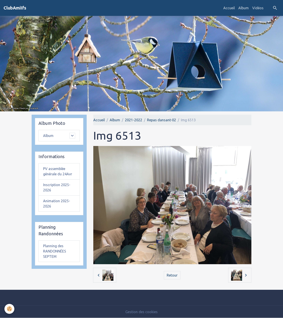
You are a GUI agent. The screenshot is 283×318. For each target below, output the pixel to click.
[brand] (15, 8)
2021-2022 (133, 120)
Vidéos (258, 8)
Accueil (229, 8)
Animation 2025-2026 (56, 203)
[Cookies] (9, 309)
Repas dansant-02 (161, 120)
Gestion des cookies (141, 312)
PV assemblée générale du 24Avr (57, 171)
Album (243, 8)
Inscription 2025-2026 (56, 187)
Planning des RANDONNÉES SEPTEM (54, 251)
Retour (172, 275)
